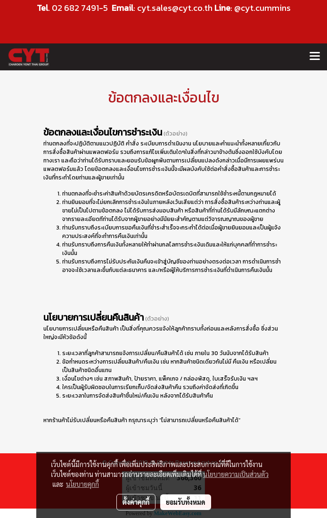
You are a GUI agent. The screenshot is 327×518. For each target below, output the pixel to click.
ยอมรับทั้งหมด (185, 502)
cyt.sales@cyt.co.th (175, 7)
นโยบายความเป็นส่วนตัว (236, 474)
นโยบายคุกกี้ (82, 484)
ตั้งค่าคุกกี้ (136, 502)
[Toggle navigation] (314, 56)
